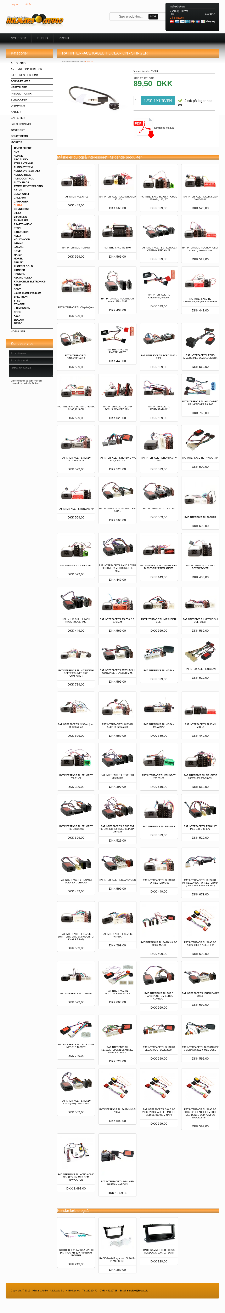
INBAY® (18, 243)
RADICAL (19, 274)
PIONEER (19, 270)
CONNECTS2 (21, 209)
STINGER (19, 304)
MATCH (18, 254)
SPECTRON (21, 296)
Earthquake (20, 216)
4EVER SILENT (22, 148)
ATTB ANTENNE (23, 163)
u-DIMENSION (22, 308)
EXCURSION (21, 232)
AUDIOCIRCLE (22, 174)
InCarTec (19, 247)
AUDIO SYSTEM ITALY (27, 171)
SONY (17, 289)
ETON (17, 228)
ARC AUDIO (21, 159)
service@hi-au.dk (137, 1290)
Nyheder (18, 38)
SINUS (17, 285)
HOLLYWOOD (22, 239)
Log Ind (15, 4)
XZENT (18, 315)
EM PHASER (21, 220)
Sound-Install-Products (27, 293)
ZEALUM (19, 319)
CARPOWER (21, 201)
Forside (66, 61)
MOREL (18, 258)
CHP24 (18, 205)
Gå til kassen (177, 17)
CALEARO (20, 197)
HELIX (17, 235)
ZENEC (18, 323)
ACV (16, 151)
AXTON (18, 190)
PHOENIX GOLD (23, 266)
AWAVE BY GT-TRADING (28, 186)
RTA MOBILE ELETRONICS (30, 281)
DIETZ (17, 213)
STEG (17, 300)
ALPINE (18, 155)
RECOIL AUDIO (23, 277)
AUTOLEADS (21, 182)
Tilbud (42, 38)
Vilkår (28, 4)
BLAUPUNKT (21, 194)
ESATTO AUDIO (23, 224)
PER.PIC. (19, 262)
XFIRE (17, 312)
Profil (64, 38)
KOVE (17, 251)
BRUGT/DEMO (19, 136)
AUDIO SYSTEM (23, 167)
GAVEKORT (18, 130)
